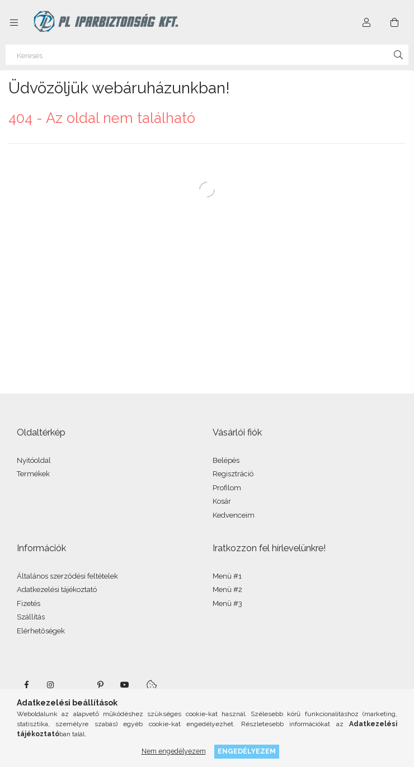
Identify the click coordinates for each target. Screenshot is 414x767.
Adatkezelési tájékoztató (57, 589)
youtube (124, 684)
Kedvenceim (234, 515)
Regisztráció (233, 474)
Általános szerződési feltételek (67, 576)
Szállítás (31, 617)
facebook (26, 684)
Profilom (227, 488)
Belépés (226, 460)
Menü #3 (227, 603)
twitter (75, 684)
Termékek (33, 474)
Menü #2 (227, 589)
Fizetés (28, 603)
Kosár (222, 501)
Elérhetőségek (41, 631)
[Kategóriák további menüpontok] (14, 22)
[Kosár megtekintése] (394, 22)
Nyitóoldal (34, 460)
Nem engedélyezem (174, 751)
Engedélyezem (247, 751)
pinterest (100, 684)
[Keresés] (207, 55)
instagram (50, 684)
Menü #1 (227, 576)
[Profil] (366, 22)
